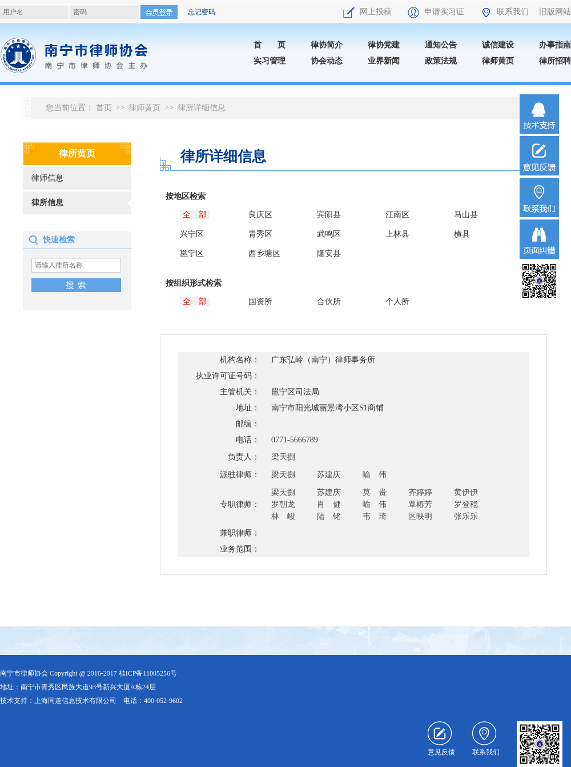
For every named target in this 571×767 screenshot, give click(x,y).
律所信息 (47, 202)
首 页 (270, 45)
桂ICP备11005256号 (148, 673)
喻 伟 (375, 474)
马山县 (466, 214)
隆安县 (329, 253)
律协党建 (384, 45)
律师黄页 (498, 61)
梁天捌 (283, 457)
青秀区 (260, 234)
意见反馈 (441, 738)
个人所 (397, 301)
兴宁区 (192, 234)
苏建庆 (329, 474)
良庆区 (260, 214)
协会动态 (327, 61)
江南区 (397, 214)
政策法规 (441, 61)
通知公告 (441, 45)
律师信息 (47, 178)
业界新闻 (384, 61)
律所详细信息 (202, 107)
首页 (104, 107)
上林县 (397, 234)
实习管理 (270, 61)
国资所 (260, 301)
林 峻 (283, 516)
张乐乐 (466, 516)
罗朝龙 (283, 504)
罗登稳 (466, 504)
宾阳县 (329, 214)
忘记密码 (201, 12)
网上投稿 (368, 11)
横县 (462, 234)
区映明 (420, 516)
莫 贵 (375, 492)
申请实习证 (437, 11)
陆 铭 (329, 516)
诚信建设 (498, 45)
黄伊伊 (466, 492)
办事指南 (555, 45)
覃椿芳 (420, 504)
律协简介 (327, 45)
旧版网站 (555, 11)
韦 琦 (375, 516)
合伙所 (329, 301)
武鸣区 (329, 234)
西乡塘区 (264, 253)
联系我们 (505, 11)
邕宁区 (192, 253)
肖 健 (329, 504)
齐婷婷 (420, 492)
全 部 (195, 214)
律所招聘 (555, 61)
